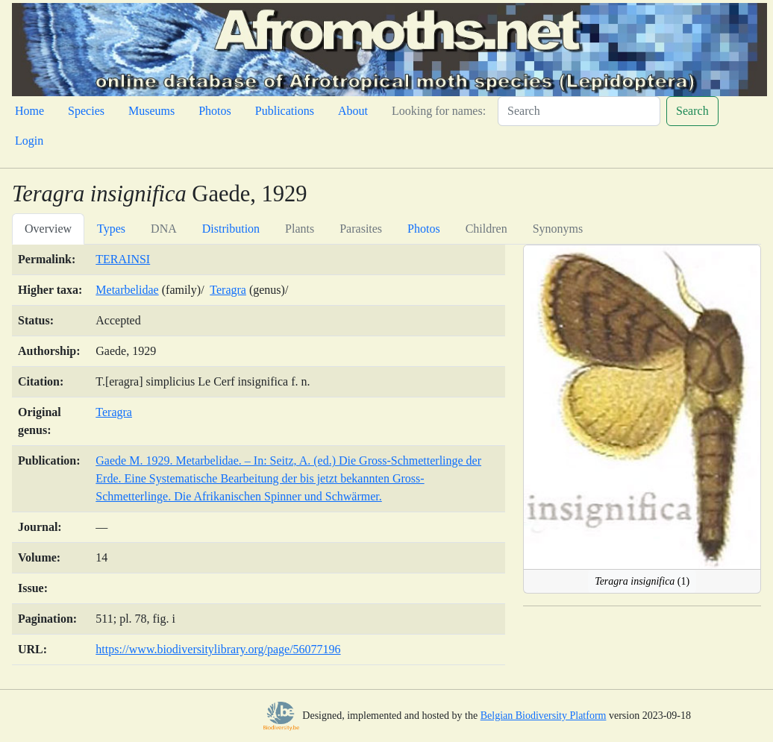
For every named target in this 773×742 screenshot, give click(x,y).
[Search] (579, 111)
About (353, 110)
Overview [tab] (48, 228)
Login (29, 140)
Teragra (228, 289)
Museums (151, 110)
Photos (214, 110)
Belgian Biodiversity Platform (544, 715)
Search (692, 110)
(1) (642, 581)
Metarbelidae (127, 289)
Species (86, 110)
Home (29, 110)
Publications (284, 110)
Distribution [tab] (231, 228)
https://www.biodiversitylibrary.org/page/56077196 (218, 649)
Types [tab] (111, 228)
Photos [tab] (423, 228)
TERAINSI (123, 259)
